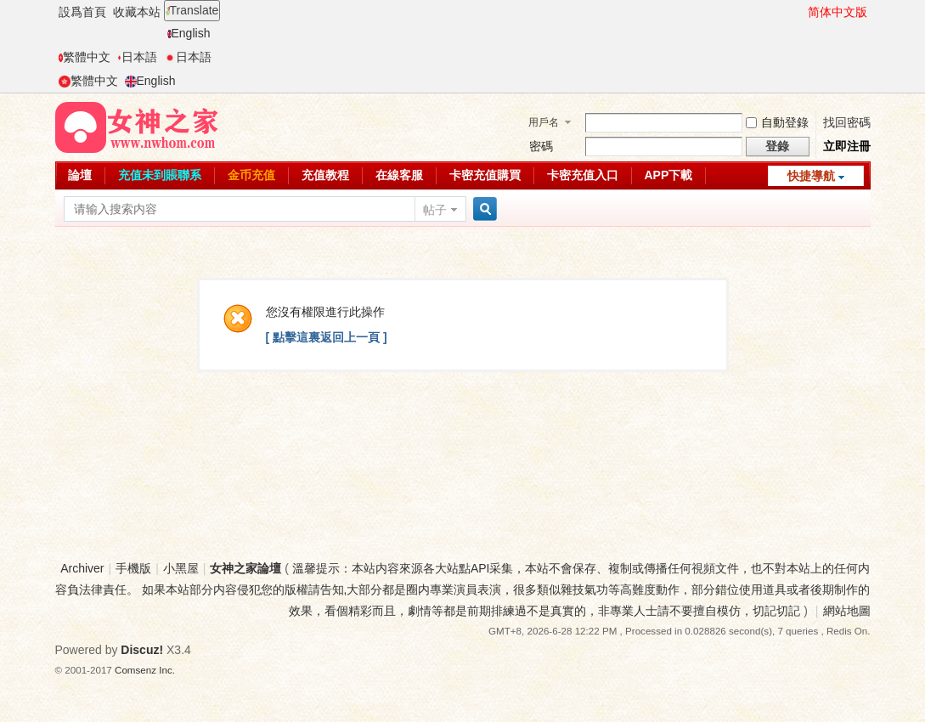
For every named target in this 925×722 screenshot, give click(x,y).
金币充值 (251, 175)
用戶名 (543, 122)
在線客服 (399, 175)
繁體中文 (84, 57)
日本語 (137, 57)
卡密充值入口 (582, 175)
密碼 (541, 146)
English (189, 33)
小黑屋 (181, 568)
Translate (192, 10)
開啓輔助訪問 (800, 12)
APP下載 (669, 175)
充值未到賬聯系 (159, 175)
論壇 (80, 175)
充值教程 (325, 175)
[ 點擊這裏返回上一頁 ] (326, 337)
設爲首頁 (82, 12)
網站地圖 (847, 611)
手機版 (133, 568)
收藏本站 (137, 12)
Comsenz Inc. (145, 669)
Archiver (82, 568)
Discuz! (142, 650)
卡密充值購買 (485, 175)
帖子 (435, 210)
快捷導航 (811, 176)
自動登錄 (777, 122)
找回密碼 (847, 122)
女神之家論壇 (245, 568)
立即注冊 (847, 146)
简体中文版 (837, 12)
